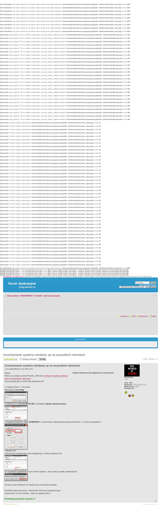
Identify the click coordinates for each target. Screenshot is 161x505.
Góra (155, 501)
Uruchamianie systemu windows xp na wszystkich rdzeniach (44, 354)
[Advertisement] (95, 393)
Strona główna (13, 296)
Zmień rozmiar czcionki (154, 295)
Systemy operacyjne (51, 296)
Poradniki (38, 296)
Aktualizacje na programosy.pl (13, 276)
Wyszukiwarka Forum (147, 285)
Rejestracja (143, 316)
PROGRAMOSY (26, 296)
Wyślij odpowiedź (10, 359)
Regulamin (125, 316)
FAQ (134, 316)
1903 (128, 383)
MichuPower (15, 369)
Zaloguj (153, 316)
